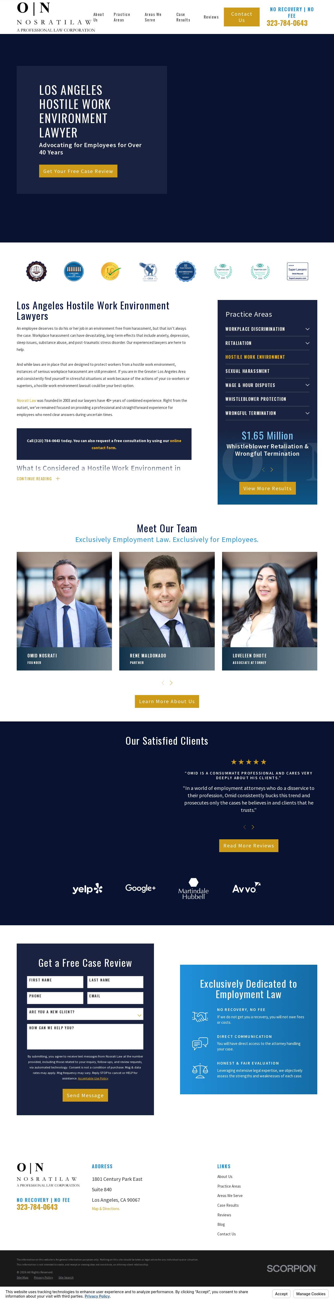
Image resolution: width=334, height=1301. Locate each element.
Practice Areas (229, 1229)
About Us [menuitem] (98, 16)
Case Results (228, 1248)
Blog (221, 1267)
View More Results (267, 488)
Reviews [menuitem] (211, 17)
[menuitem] (264, 329)
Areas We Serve (230, 1238)
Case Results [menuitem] (183, 16)
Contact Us (242, 16)
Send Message (80, 1138)
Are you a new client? (46, 1055)
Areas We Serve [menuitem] (153, 16)
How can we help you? (46, 1071)
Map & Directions (106, 1251)
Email (89, 1039)
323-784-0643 (287, 23)
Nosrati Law (26, 400)
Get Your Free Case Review (78, 171)
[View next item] (272, 469)
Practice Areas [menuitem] (122, 16)
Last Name (94, 1023)
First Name (35, 1023)
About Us (224, 1219)
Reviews (224, 1258)
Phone (30, 1039)
